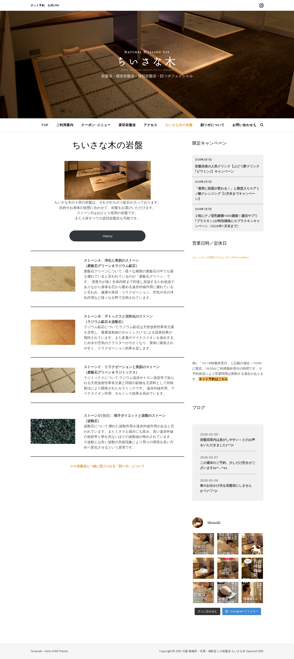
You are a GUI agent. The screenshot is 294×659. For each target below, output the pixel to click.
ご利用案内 (65, 125)
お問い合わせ (242, 125)
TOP (44, 125)
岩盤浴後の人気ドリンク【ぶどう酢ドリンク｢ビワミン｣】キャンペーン (227, 168)
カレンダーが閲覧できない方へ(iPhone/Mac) (220, 257)
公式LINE (53, 5)
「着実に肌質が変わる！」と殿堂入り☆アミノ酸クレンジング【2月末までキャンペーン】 (227, 193)
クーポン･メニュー (96, 125)
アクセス (150, 125)
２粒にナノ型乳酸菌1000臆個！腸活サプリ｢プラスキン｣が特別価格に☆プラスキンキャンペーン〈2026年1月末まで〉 (227, 220)
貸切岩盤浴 (127, 125)
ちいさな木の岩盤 (179, 125)
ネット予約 (38, 5)
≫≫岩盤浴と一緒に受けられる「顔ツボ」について (107, 466)
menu (108, 235)
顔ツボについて (212, 125)
